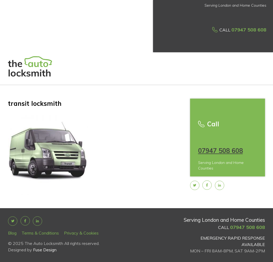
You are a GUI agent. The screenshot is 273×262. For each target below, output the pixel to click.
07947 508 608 (248, 30)
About (79, 33)
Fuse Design (45, 249)
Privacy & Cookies (81, 233)
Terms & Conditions (40, 233)
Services (97, 33)
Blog (12, 233)
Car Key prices (119, 35)
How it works (146, 35)
